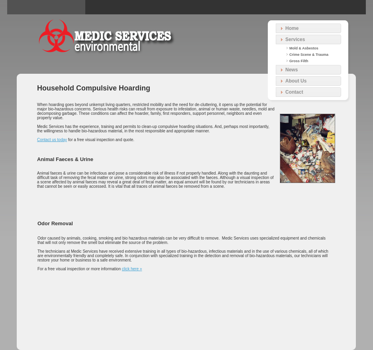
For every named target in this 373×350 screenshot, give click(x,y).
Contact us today (52, 140)
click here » (132, 269)
